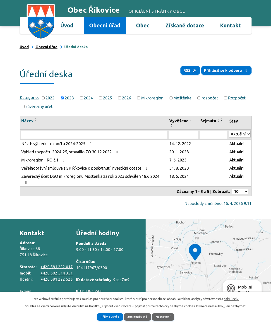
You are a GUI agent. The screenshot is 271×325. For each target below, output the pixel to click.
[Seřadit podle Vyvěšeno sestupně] (171, 127)
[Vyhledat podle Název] (94, 134)
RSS (188, 70)
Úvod (66, 25)
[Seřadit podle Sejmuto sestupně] (222, 120)
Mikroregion (152, 98)
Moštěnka (182, 98)
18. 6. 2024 (179, 176)
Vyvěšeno (180, 120)
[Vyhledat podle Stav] (240, 134)
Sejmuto (210, 120)
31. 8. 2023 (179, 168)
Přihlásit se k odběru (225, 70)
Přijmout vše (107, 316)
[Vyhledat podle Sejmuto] (213, 134)
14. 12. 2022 (180, 143)
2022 (50, 98)
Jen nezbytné (137, 316)
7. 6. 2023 (178, 160)
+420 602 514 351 (56, 273)
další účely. (231, 298)
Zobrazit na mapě (208, 259)
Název (27, 120)
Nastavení (165, 316)
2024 (88, 98)
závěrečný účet (39, 106)
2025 (107, 98)
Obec (142, 25)
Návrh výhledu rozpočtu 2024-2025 (57, 143)
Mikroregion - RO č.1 (44, 160)
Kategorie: (29, 97)
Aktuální (236, 143)
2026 (126, 98)
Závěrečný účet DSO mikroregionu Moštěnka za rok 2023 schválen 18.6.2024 (90, 179)
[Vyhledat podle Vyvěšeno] (183, 134)
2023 (69, 98)
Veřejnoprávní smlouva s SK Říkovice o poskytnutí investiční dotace (85, 168)
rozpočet (209, 98)
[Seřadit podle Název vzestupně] (36, 119)
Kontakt (230, 25)
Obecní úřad (104, 25)
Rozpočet (237, 98)
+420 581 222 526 (57, 279)
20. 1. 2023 (179, 151)
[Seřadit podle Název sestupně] (36, 120)
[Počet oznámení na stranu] (240, 191)
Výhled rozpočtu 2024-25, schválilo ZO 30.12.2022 (70, 151)
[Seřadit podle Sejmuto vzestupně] (222, 119)
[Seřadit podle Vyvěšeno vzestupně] (171, 125)
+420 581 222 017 (57, 267)
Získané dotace (184, 25)
